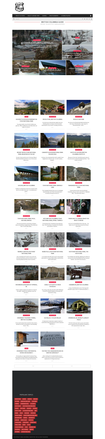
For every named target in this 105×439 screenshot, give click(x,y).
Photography (53, 15)
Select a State (20, 15)
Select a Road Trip (33, 15)
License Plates (65, 15)
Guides (44, 15)
